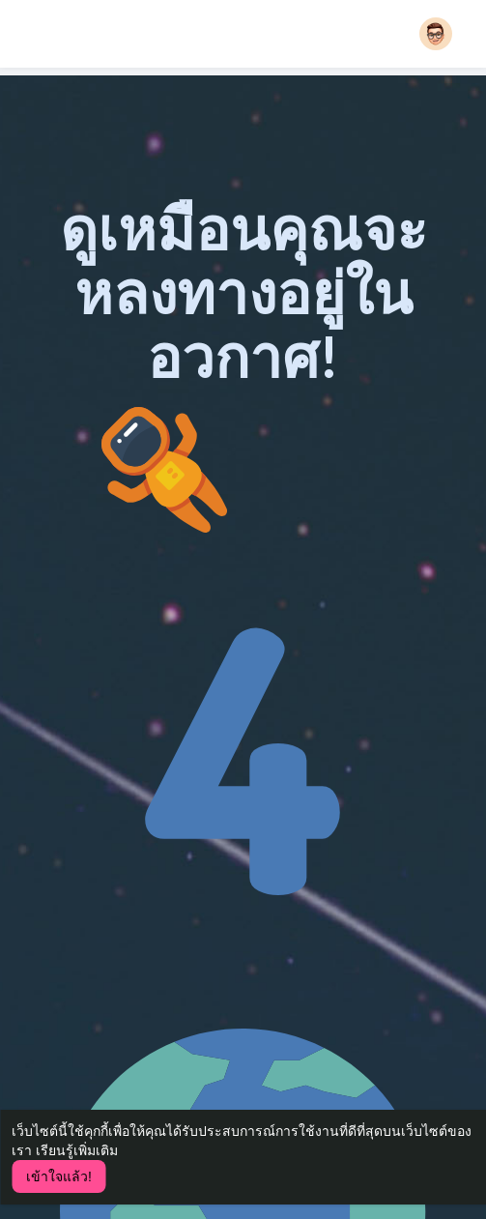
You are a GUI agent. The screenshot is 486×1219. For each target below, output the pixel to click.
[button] (436, 34)
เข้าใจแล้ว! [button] (59, 1176)
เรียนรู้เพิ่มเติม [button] (77, 1150)
